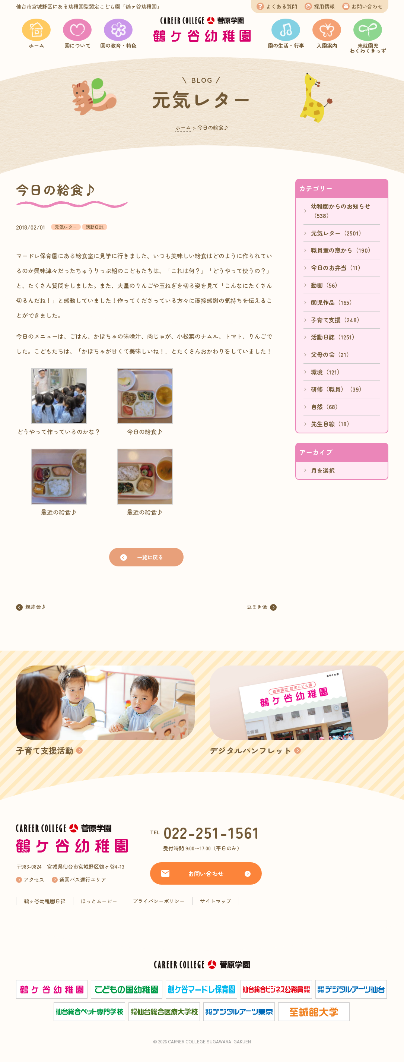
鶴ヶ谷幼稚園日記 (45, 901)
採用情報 (324, 6)
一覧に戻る (150, 557)
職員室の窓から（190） (342, 250)
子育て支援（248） (337, 319)
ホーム (36, 45)
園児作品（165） (333, 302)
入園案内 (326, 45)
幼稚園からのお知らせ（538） (340, 211)
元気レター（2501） (338, 232)
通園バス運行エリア (82, 879)
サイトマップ (215, 901)
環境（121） (327, 371)
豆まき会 (256, 606)
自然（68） (326, 406)
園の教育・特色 (118, 45)
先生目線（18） (332, 423)
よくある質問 (281, 6)
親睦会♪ (35, 606)
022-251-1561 (211, 832)
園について (77, 45)
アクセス (33, 879)
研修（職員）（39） (338, 389)
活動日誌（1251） (334, 336)
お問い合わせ (367, 6)
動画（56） (326, 285)
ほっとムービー (99, 901)
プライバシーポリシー (159, 901)
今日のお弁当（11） (337, 267)
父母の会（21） (331, 354)
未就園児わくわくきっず (368, 48)
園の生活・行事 (286, 45)
